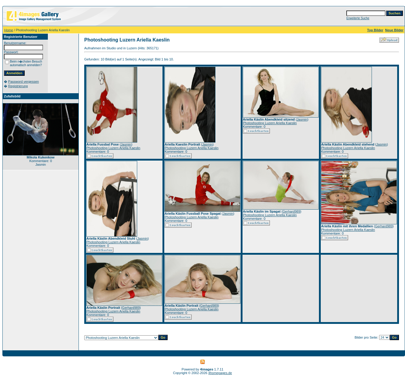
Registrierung (18, 86)
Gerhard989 (291, 211)
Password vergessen (23, 81)
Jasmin (126, 144)
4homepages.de (220, 373)
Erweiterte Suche (357, 18)
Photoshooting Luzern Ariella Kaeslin (113, 148)
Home (8, 30)
